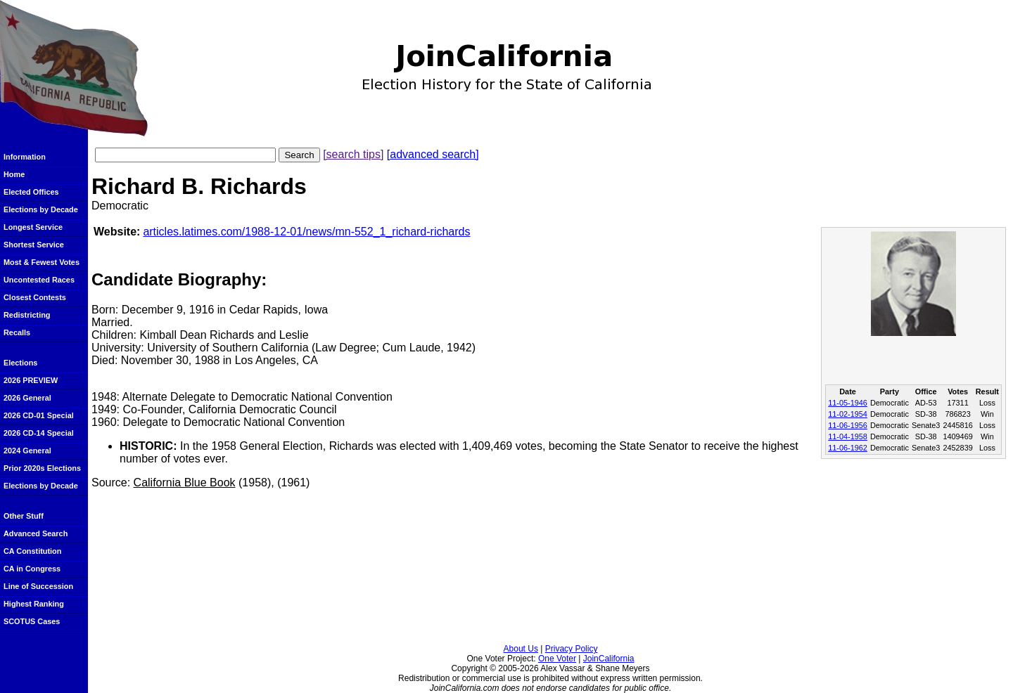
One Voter (557, 658)
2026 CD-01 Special (39, 415)
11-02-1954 (847, 414)
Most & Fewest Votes (41, 262)
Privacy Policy (571, 649)
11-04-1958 (847, 436)
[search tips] (353, 154)
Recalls (17, 332)
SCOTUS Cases (32, 621)
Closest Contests (35, 297)
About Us (521, 649)
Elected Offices (31, 192)
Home (14, 174)
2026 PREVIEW (31, 380)
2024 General (27, 450)
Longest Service (33, 227)
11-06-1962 (847, 447)
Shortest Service (34, 244)
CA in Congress (32, 568)
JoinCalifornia (609, 658)
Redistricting (27, 315)
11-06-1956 (847, 425)
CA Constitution (32, 551)
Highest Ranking (34, 604)
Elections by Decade (41, 209)
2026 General (27, 398)
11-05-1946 (847, 403)
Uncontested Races (39, 280)
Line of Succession (38, 586)
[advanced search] (433, 154)
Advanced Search (36, 533)
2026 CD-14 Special (39, 433)
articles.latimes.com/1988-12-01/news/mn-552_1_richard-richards (306, 232)
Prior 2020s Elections (42, 468)
